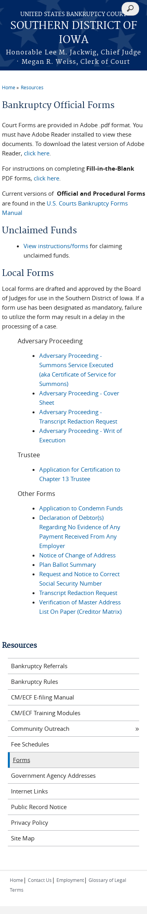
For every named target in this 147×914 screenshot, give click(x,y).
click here (36, 153)
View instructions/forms (56, 246)
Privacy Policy (29, 822)
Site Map (22, 838)
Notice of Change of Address (77, 555)
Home (8, 87)
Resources (32, 87)
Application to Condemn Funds (81, 508)
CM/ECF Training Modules (45, 713)
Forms (21, 760)
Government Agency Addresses (53, 775)
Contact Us (40, 880)
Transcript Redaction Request (78, 593)
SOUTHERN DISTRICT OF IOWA (73, 33)
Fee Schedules (30, 744)
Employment (70, 880)
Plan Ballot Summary (67, 564)
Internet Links (29, 791)
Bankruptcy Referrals (39, 666)
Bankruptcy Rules (34, 681)
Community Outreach (40, 728)
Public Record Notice (39, 807)
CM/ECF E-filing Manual (42, 697)
